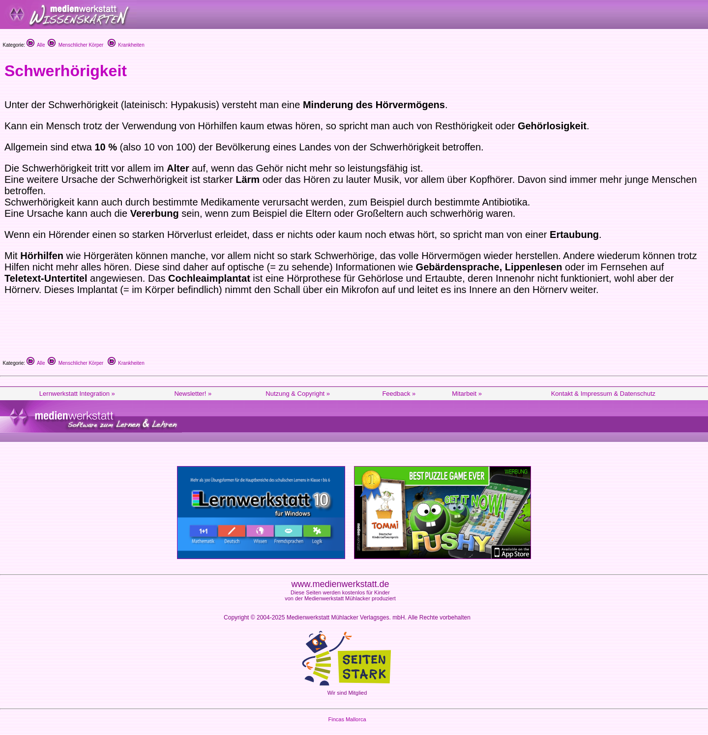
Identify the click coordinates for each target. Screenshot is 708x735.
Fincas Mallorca (347, 719)
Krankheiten (126, 45)
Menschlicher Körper (75, 45)
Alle (36, 45)
